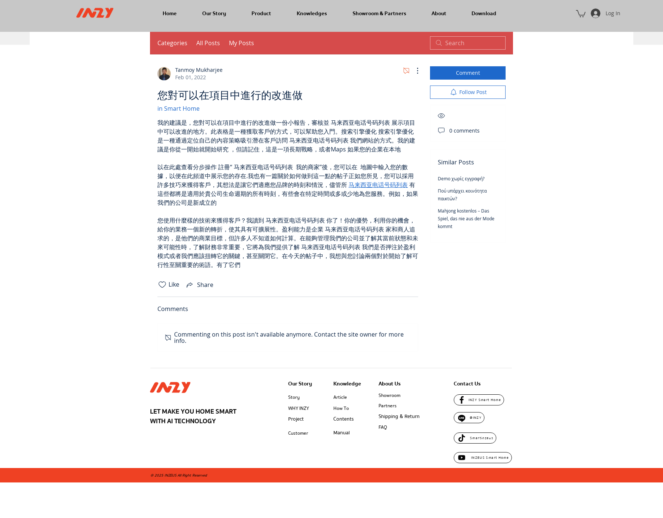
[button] (581, 13)
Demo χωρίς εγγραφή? (461, 178)
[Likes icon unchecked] (162, 284)
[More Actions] (413, 70)
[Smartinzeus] (475, 438)
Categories (172, 43)
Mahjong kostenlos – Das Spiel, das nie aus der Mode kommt (466, 218)
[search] (468, 43)
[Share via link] (199, 284)
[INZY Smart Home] (479, 399)
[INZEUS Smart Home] (483, 457)
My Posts (241, 43)
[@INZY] (469, 417)
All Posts (208, 43)
